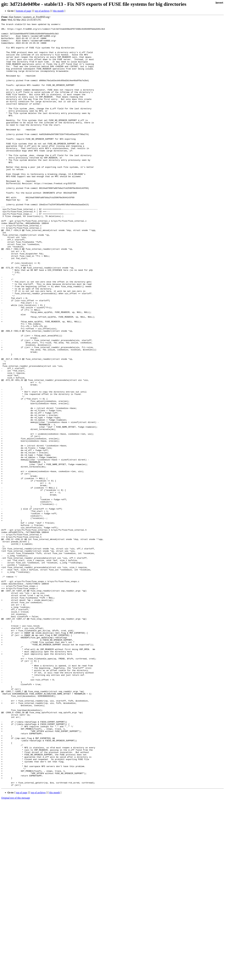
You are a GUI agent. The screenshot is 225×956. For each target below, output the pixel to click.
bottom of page (23, 11)
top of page (21, 945)
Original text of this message (15, 950)
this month (58, 11)
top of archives (42, 11)
